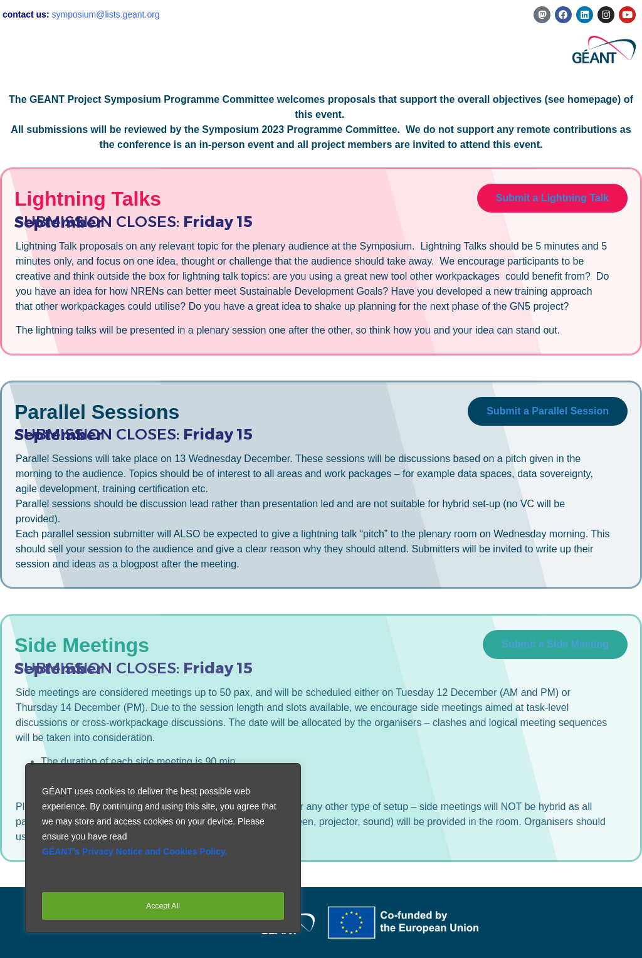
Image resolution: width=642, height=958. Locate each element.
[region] (163, 852)
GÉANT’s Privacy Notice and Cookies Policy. (135, 860)
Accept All (163, 906)
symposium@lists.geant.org (105, 14)
